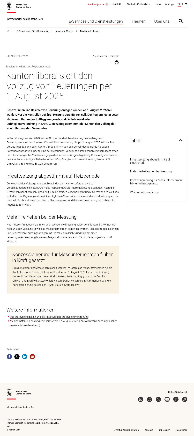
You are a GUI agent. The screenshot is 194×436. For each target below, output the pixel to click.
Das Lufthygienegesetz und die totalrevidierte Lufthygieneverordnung (49, 316)
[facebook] (9, 357)
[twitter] (17, 357)
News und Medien (64, 31)
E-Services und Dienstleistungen (96, 21)
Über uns (161, 21)
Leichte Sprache (98, 4)
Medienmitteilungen (90, 31)
